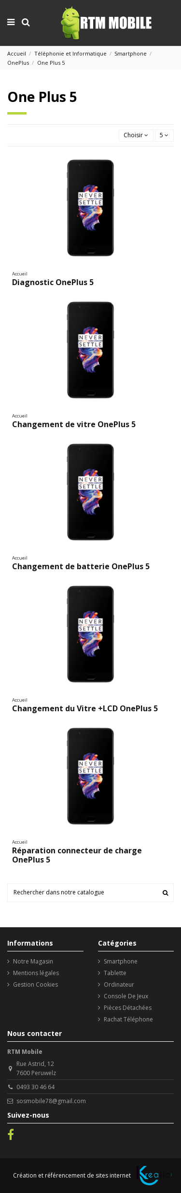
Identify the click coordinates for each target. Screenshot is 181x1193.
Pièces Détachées (128, 1008)
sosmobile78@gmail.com (51, 1101)
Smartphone (121, 961)
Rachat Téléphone (128, 1019)
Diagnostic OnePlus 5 (53, 282)
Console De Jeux (126, 996)
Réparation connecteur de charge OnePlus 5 (77, 855)
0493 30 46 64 (35, 1087)
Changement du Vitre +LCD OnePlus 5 (85, 708)
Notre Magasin (33, 961)
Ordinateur (119, 984)
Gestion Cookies (35, 984)
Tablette (115, 973)
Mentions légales (36, 973)
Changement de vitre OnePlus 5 (74, 424)
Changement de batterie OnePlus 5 (81, 566)
